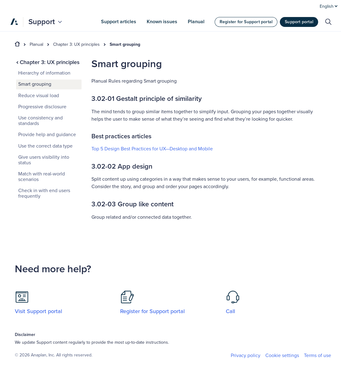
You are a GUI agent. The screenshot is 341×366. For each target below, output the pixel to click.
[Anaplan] (14, 21)
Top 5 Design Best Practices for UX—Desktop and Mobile (152, 149)
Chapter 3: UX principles (76, 44)
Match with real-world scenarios (41, 177)
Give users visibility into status (43, 160)
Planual (36, 44)
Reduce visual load (38, 96)
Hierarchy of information (44, 73)
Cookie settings (282, 356)
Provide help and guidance (47, 134)
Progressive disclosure (42, 107)
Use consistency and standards (40, 121)
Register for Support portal (246, 21)
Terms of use (317, 355)
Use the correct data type (45, 146)
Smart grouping (125, 44)
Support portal (299, 21)
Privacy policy (245, 355)
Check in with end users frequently (44, 193)
